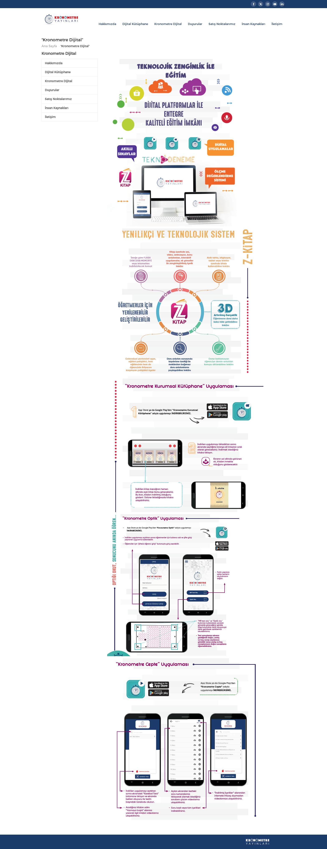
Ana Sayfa (49, 46)
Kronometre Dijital (168, 24)
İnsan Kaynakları (253, 24)
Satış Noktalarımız (222, 24)
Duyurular (195, 24)
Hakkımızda (107, 24)
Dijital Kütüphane (135, 24)
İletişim (277, 24)
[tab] (70, 63)
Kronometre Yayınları (64, 25)
